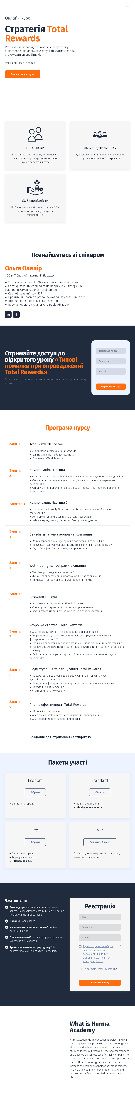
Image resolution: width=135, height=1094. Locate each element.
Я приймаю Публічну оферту (99, 968)
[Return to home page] (21, 8)
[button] (22, 74)
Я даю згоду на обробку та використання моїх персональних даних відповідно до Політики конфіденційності (98, 954)
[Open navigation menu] (127, 8)
